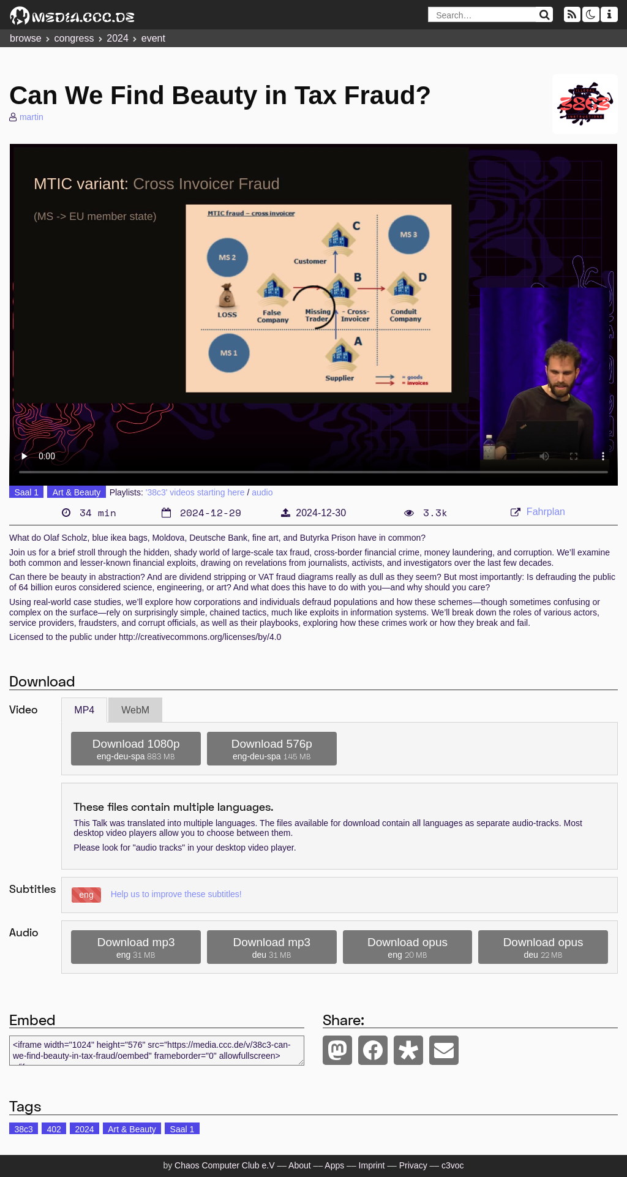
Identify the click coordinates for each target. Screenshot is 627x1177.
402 (54, 1129)
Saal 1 (26, 492)
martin (31, 117)
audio (262, 492)
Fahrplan (546, 511)
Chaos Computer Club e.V (224, 1165)
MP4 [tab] (84, 710)
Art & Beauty (77, 492)
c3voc (452, 1165)
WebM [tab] (135, 710)
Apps (334, 1165)
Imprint (372, 1165)
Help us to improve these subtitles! (176, 894)
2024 (118, 38)
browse (26, 38)
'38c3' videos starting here (195, 492)
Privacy (413, 1165)
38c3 (23, 1129)
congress (74, 38)
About (299, 1165)
